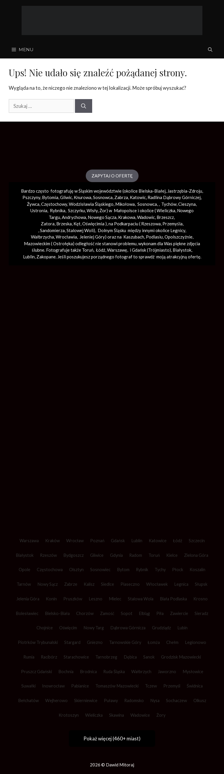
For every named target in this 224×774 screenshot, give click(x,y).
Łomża (154, 642)
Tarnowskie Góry (125, 642)
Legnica (181, 584)
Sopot (126, 613)
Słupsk (201, 584)
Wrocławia (66, 236)
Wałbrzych (141, 671)
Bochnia (66, 671)
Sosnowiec (100, 569)
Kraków (52, 540)
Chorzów (85, 613)
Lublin (136, 540)
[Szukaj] (83, 106)
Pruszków (72, 598)
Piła (160, 613)
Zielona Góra (196, 555)
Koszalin (197, 569)
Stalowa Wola (140, 598)
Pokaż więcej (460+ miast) (112, 738)
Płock (177, 569)
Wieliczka (166, 210)
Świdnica (195, 685)
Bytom (123, 569)
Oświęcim (68, 627)
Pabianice (80, 685)
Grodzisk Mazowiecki (181, 656)
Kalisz (89, 584)
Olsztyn (76, 569)
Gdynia (116, 555)
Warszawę (117, 250)
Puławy (111, 700)
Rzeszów (48, 555)
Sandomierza (52, 230)
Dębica (130, 656)
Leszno (95, 598)
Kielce (172, 555)
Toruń (154, 555)
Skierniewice (85, 700)
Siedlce (107, 584)
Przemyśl (171, 685)
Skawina (116, 715)
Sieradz (201, 613)
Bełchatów (28, 700)
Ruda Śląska (114, 671)
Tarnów (24, 584)
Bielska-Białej (152, 191)
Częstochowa (50, 569)
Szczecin (197, 540)
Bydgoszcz (73, 555)
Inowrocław (53, 685)
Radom (135, 555)
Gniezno (95, 642)
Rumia (28, 656)
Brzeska (64, 223)
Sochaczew (176, 700)
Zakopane (46, 256)
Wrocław (75, 540)
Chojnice (44, 627)
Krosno (200, 598)
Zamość (107, 613)
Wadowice (140, 715)
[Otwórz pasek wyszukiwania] (210, 49)
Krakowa (126, 217)
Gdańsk (118, 540)
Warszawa (29, 540)
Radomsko (134, 700)
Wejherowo (56, 700)
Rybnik (142, 569)
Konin (51, 598)
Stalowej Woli (80, 230)
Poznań (97, 540)
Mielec (115, 598)
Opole (24, 569)
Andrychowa (74, 217)
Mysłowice (193, 671)
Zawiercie (179, 613)
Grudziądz (161, 627)
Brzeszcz (165, 217)
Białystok (25, 555)
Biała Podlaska (173, 598)
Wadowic (146, 217)
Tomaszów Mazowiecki (117, 685)
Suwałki (28, 685)
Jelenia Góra (27, 598)
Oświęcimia (93, 223)
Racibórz (49, 656)
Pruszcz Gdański (36, 671)
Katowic (138, 197)
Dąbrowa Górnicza (128, 627)
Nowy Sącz (47, 584)
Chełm (172, 642)
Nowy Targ (93, 627)
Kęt (77, 223)
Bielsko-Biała (57, 613)
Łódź (177, 540)
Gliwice (97, 555)
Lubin (182, 627)
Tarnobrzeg (106, 656)
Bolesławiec (27, 613)
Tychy (160, 569)
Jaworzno (167, 671)
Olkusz (199, 700)
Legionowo (195, 642)
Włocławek (157, 584)
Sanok (149, 656)
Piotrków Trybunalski (38, 642)
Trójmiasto (158, 250)
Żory (160, 715)
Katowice (158, 540)
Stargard (72, 642)
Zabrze (70, 584)
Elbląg (144, 613)
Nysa (155, 700)
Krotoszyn (69, 715)
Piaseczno (130, 584)
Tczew (151, 685)
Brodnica (88, 671)
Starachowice (76, 656)
